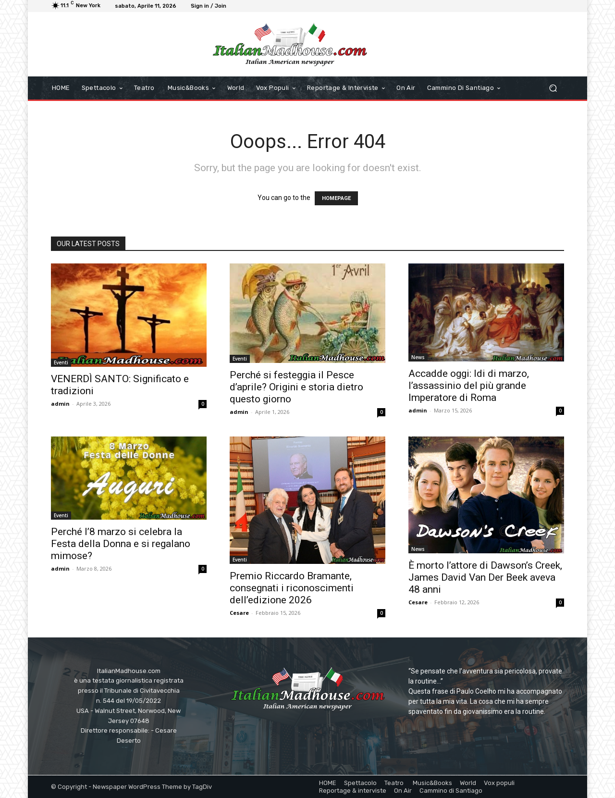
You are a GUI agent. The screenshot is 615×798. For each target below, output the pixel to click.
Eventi (61, 362)
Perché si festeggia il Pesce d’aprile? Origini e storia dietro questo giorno (296, 387)
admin (60, 403)
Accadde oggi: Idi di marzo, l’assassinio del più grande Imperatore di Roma (468, 385)
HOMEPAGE (336, 198)
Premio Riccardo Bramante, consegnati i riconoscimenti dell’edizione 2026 (292, 588)
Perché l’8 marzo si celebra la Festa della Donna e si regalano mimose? (120, 543)
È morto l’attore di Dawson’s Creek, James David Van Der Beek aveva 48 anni (485, 577)
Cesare (239, 612)
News (418, 357)
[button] (552, 88)
